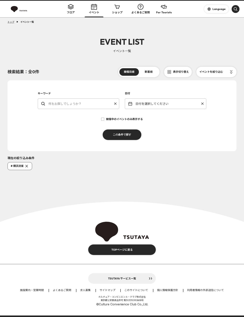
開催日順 (129, 71)
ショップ (117, 9)
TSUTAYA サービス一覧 (122, 278)
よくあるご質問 (140, 9)
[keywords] (80, 103)
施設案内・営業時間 (32, 290)
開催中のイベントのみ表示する (122, 119)
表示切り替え (181, 71)
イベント (94, 9)
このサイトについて (136, 290)
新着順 (149, 71)
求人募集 (85, 290)
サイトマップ (107, 290)
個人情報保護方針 (167, 290)
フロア (71, 9)
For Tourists (164, 9)
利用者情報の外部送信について (205, 290)
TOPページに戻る (122, 249)
